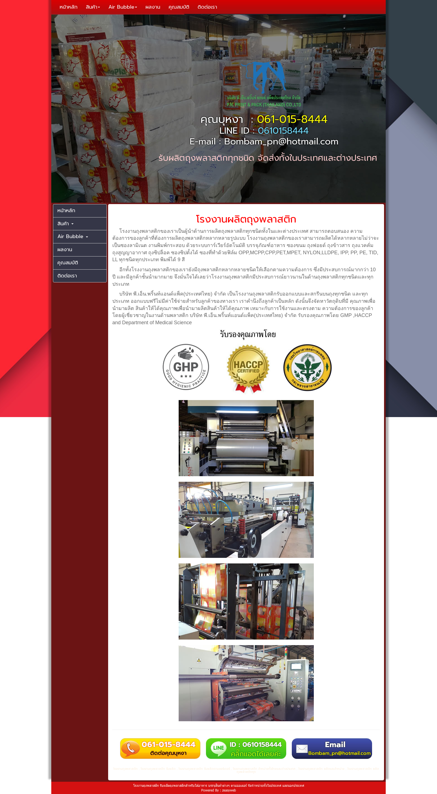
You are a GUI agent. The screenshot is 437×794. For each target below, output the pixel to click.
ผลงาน (152, 7)
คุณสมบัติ (179, 7)
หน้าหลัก (68, 7)
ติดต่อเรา (207, 7)
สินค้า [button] (93, 7)
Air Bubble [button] (122, 7)
